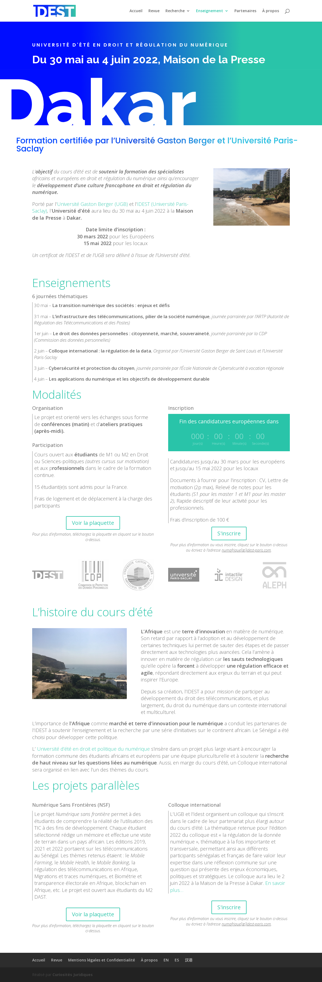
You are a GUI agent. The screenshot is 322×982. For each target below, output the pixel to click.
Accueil (136, 11)
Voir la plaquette (93, 522)
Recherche (175, 11)
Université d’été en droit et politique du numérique (93, 749)
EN (166, 960)
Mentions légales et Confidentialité (101, 960)
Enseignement (209, 11)
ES (177, 960)
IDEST (143, 204)
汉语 (188, 960)
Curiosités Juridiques (72, 974)
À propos (270, 11)
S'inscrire (229, 533)
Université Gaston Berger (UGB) (92, 204)
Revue (154, 11)
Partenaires (245, 11)
